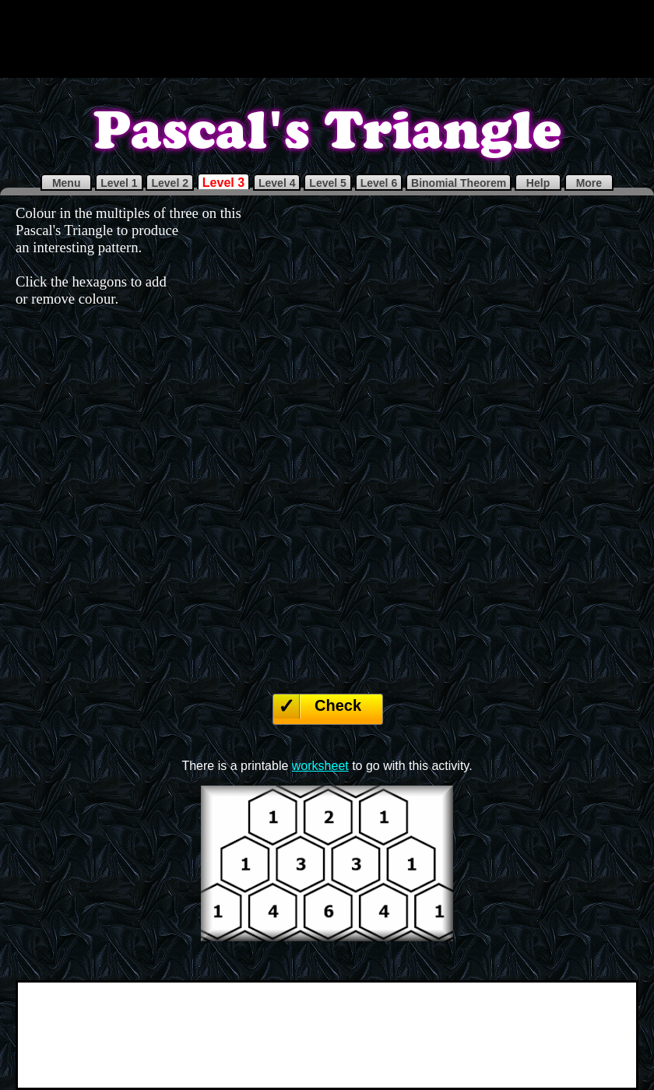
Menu (66, 183)
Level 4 (276, 183)
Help (538, 183)
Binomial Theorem (458, 183)
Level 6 (378, 183)
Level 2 (169, 183)
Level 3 (223, 182)
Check (338, 705)
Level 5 (327, 183)
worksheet (320, 765)
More (589, 183)
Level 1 (118, 183)
